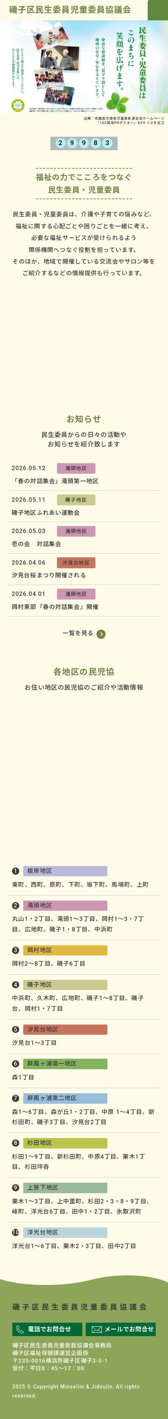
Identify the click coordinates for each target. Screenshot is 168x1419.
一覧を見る (78, 633)
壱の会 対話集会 (36, 544)
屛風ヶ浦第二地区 (146, 803)
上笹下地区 (22, 831)
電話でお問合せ (49, 1329)
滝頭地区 (76, 468)
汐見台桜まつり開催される (49, 575)
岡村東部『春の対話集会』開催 (55, 607)
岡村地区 (22, 745)
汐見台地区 (76, 563)
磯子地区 (76, 500)
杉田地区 (146, 831)
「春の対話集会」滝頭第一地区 (55, 481)
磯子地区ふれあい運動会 (46, 512)
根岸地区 (128, 715)
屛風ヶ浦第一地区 (146, 774)
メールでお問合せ (129, 1329)
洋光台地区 (22, 803)
